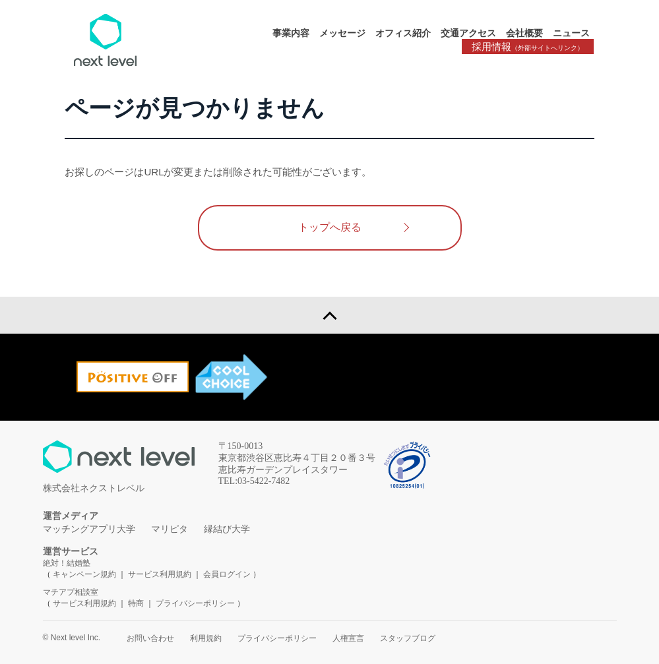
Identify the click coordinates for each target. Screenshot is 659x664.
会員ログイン (227, 574)
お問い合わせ (150, 638)
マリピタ (169, 529)
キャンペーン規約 (84, 574)
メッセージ (342, 33)
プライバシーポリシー (195, 603)
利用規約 (206, 638)
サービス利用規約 (160, 574)
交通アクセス (468, 33)
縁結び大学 (227, 529)
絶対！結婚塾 (66, 563)
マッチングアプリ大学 (89, 529)
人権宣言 (348, 638)
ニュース (571, 33)
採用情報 (528, 46)
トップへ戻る (329, 227)
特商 (136, 603)
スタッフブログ (407, 638)
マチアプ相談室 (70, 592)
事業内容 (290, 33)
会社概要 (524, 33)
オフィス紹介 (403, 33)
